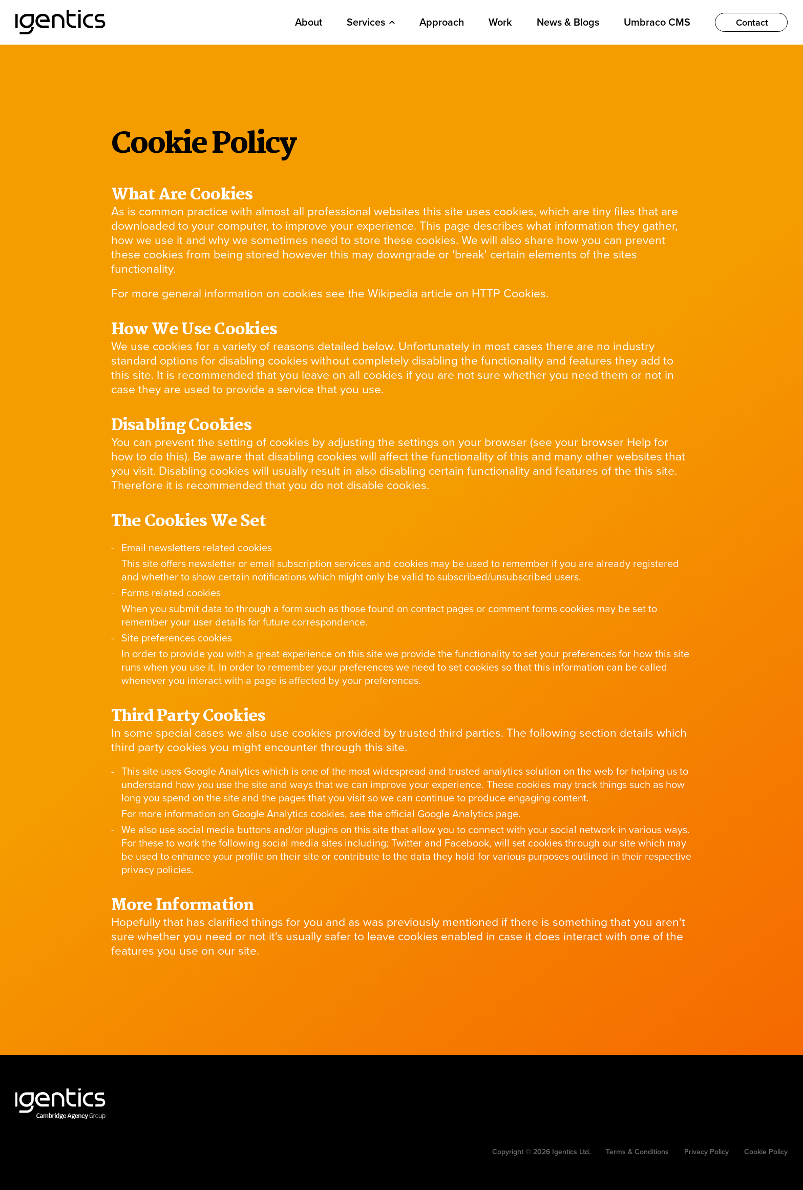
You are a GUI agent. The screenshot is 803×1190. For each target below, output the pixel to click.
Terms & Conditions (637, 1151)
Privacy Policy (706, 1151)
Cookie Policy (766, 1151)
